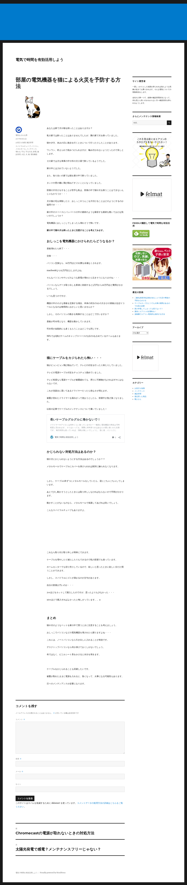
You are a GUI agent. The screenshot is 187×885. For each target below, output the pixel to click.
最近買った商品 (140, 396)
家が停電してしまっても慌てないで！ (149, 309)
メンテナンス (31, 149)
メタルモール (21, 149)
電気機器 (34, 154)
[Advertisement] (78, 22)
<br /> (54, 531)
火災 (23, 154)
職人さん (138, 399)
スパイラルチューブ (23, 146)
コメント (20, 719)
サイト (18, 784)
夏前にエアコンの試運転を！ (145, 311)
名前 (19, 759)
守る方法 (29, 152)
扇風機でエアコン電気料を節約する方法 (150, 314)
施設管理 (29, 142)
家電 (34, 152)
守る (23, 152)
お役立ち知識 (21, 142)
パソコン (35, 146)
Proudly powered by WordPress (53, 873)
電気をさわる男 (21, 135)
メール (19, 771)
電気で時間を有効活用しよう (40, 59)
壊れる (18, 152)
